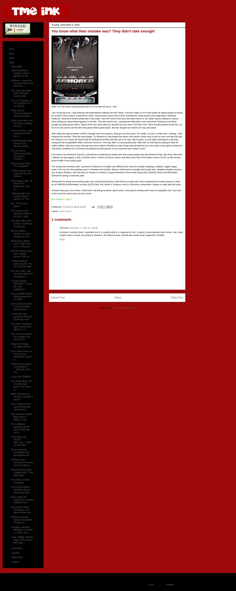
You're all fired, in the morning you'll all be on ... (22, 133)
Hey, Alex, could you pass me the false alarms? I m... (21, 326)
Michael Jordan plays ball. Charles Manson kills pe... (22, 254)
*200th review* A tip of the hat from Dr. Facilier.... (21, 173)
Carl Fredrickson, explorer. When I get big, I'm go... (20, 73)
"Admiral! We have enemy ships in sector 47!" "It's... (21, 196)
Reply (62, 239)
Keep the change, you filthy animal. (21, 345)
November (17, 548)
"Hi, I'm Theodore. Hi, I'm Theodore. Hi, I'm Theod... (22, 103)
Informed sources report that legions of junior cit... (21, 520)
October (16, 552)
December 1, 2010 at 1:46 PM (83, 228)
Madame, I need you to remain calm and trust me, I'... (22, 83)
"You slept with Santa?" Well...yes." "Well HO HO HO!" (21, 441)
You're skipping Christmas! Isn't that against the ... (21, 452)
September (17, 557)
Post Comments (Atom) (124, 308)
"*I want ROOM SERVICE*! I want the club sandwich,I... (21, 285)
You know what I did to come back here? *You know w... (21, 385)
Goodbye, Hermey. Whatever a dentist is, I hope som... (22, 530)
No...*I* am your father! (19, 205)
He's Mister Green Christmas (20, 481)
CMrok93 (63, 228)
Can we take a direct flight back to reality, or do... (21, 417)
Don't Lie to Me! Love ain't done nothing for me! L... (22, 123)
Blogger (170, 584)
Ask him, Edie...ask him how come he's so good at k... (22, 274)
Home (117, 297)
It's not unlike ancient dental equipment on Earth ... (22, 296)
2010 (12, 58)
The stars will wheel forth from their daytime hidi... (21, 93)
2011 (12, 53)
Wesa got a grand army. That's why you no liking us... (21, 244)
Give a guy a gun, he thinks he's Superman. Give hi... (21, 184)
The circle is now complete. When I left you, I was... (21, 213)
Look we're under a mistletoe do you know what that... (21, 490)
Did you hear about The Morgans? (21, 165)
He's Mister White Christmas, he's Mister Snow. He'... (22, 510)
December (17, 66)
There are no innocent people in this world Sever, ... (22, 113)
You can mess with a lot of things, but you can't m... (21, 337)
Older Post (177, 297)
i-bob (151, 584)
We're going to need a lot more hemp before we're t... (21, 306)
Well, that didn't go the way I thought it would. (22, 397)
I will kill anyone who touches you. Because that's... (21, 143)
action (62, 211)
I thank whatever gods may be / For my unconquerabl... (22, 264)
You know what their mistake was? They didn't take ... (22, 472)
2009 (12, 62)
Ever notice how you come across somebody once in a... (21, 355)
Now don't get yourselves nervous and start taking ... (22, 462)
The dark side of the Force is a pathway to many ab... (22, 223)
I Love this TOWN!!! (21, 376)
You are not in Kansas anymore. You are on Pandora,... (21, 154)
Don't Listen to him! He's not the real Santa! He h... (21, 407)
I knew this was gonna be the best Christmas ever (21, 316)
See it (68, 211)
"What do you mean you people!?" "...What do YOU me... (21, 368)
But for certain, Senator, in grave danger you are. (21, 233)
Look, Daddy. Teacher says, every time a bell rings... (22, 540)
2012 (12, 49)
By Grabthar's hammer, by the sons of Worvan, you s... (20, 428)
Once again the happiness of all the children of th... (22, 500)
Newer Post (58, 297)
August (15, 561)
